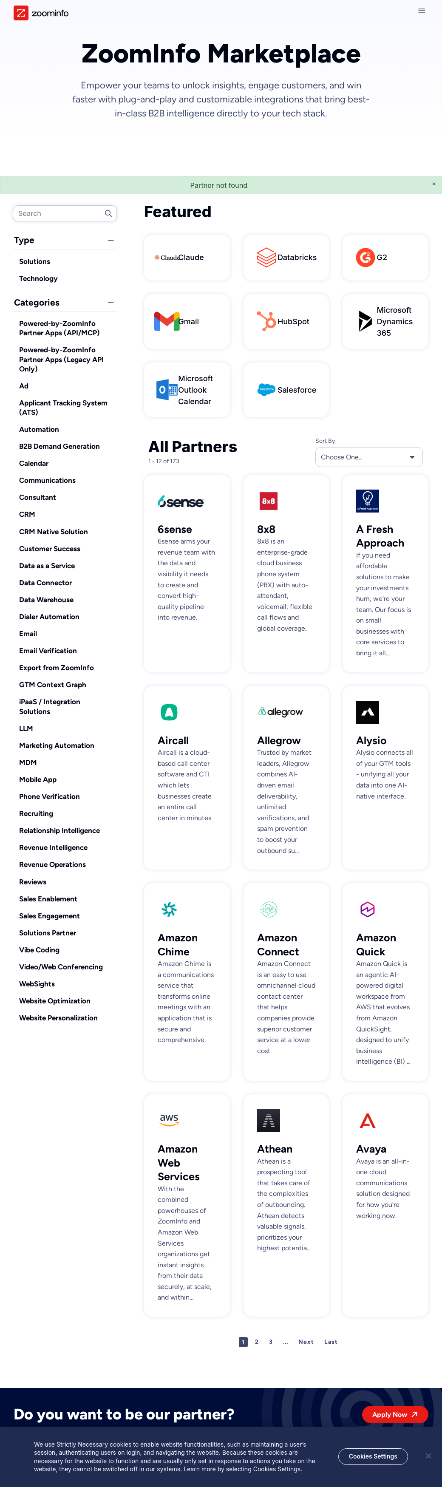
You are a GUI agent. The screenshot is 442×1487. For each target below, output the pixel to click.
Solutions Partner (47, 933)
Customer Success (49, 548)
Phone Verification (49, 796)
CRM (27, 514)
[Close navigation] (423, 11)
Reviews (32, 882)
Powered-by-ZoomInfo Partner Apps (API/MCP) (59, 328)
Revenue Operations (52, 864)
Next (306, 1341)
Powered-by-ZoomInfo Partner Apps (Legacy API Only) (61, 359)
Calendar (33, 463)
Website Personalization (58, 1018)
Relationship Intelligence (59, 830)
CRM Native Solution (53, 531)
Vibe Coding (39, 950)
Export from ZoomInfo (56, 667)
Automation (39, 429)
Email (28, 633)
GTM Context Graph (52, 684)
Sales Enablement (48, 899)
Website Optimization (55, 1001)
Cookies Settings (373, 1457)
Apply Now (389, 1415)
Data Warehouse (46, 599)
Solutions (34, 261)
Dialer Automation (49, 616)
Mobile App (38, 779)
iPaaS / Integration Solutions (49, 706)
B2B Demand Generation (59, 446)
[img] (41, 13)
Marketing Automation (56, 745)
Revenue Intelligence (53, 847)
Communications (47, 480)
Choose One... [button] (369, 457)
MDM (28, 762)
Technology (38, 278)
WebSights (37, 984)
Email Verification (48, 650)
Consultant (37, 497)
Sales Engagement (49, 916)
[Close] (428, 1456)
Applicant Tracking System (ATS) (63, 407)
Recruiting (36, 813)
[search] (65, 213)
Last (331, 1341)
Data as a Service (47, 565)
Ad (23, 386)
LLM (26, 728)
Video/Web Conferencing (61, 967)
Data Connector (45, 582)
